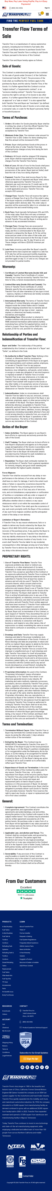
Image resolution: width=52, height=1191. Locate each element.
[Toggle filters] (50, 21)
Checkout (5, 1027)
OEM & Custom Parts (27, 946)
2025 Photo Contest (26, 966)
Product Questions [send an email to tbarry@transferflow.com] (29, 1027)
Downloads (6, 1011)
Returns (4, 1046)
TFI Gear (5, 982)
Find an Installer (25, 933)
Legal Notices (7, 1055)
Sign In (47, 8)
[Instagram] (42, 1067)
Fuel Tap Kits (6, 979)
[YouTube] (37, 1067)
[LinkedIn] (27, 1067)
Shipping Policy (7, 1042)
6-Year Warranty (25, 953)
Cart (3, 1024)
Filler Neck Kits (7, 975)
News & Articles (25, 949)
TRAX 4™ (22, 930)
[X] (32, 1067)
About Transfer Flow (26, 926)
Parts (4, 988)
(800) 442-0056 (17, 8)
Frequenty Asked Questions (29, 943)
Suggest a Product (26, 959)
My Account (6, 1031)
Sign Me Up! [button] (31, 1059)
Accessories (6, 985)
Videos (4, 1014)
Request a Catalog (26, 936)
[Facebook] (22, 1067)
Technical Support (41, 1027)
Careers (22, 956)
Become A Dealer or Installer (29, 962)
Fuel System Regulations (28, 939)
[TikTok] (47, 1067)
